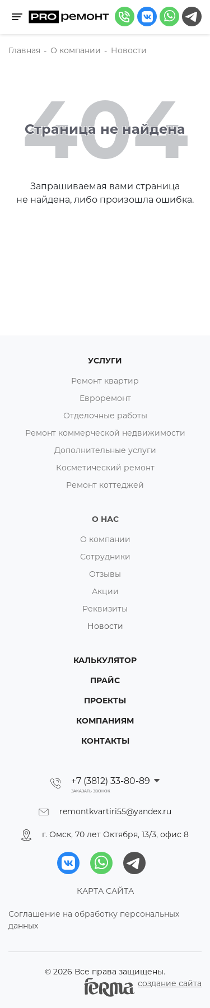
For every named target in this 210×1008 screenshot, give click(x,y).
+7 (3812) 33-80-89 (111, 781)
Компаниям (105, 721)
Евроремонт (105, 398)
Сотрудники (105, 557)
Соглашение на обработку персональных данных (93, 920)
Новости (105, 626)
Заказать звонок (90, 791)
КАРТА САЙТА (105, 891)
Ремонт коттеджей (105, 485)
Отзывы (105, 574)
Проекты (105, 701)
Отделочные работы (105, 415)
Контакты (105, 741)
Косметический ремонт (105, 468)
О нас (105, 519)
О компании (105, 539)
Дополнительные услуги (105, 450)
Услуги (105, 361)
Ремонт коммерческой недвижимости (105, 433)
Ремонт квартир (105, 381)
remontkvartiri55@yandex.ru (115, 811)
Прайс (105, 680)
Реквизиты (105, 609)
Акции (105, 591)
